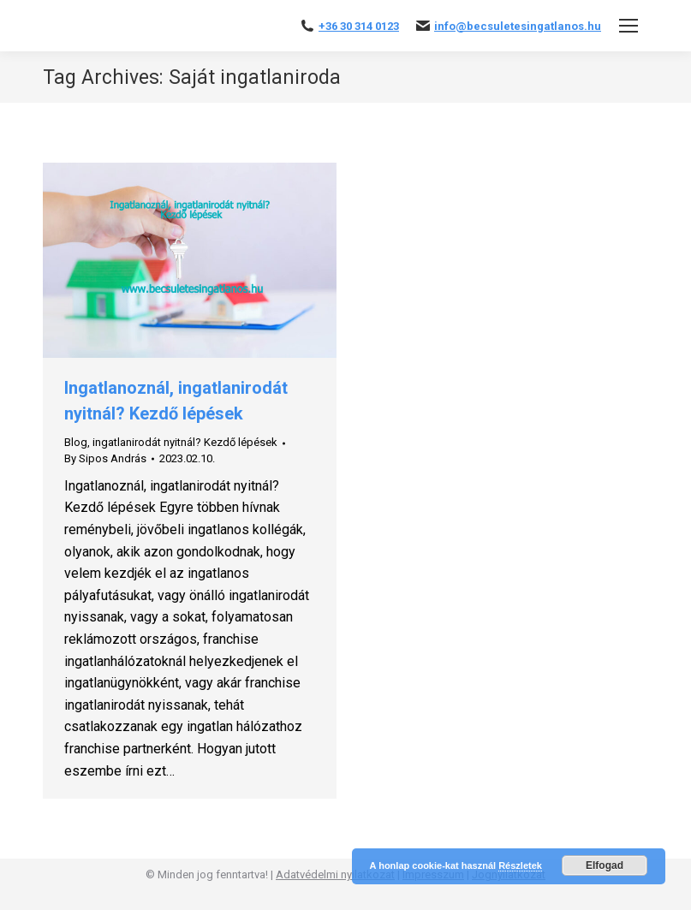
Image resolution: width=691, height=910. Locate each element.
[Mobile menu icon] (628, 25)
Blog (75, 442)
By (105, 458)
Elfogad (604, 865)
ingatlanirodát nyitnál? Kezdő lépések (184, 442)
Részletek (520, 865)
